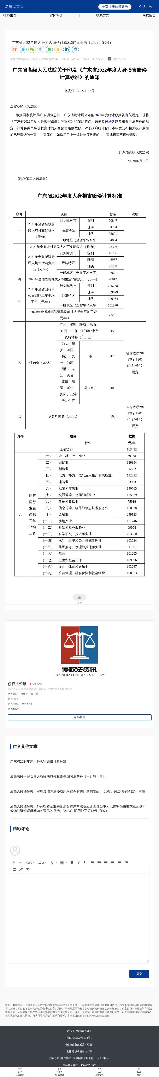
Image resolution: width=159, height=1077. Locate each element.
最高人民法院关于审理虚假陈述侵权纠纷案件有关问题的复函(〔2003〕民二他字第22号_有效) (78, 791)
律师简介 (56, 15)
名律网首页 (14, 7)
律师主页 (10, 15)
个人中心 (146, 7)
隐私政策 (54, 1058)
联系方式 (102, 15)
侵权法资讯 (17, 684)
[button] (14, 862)
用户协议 (66, 1058)
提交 (139, 973)
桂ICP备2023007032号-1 (80, 1037)
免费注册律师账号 (115, 7)
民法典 (110, 121)
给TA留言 (79, 717)
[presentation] (14, 862)
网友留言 (149, 15)
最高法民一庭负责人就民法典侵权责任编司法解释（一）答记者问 (58, 776)
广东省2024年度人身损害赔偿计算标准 (38, 761)
